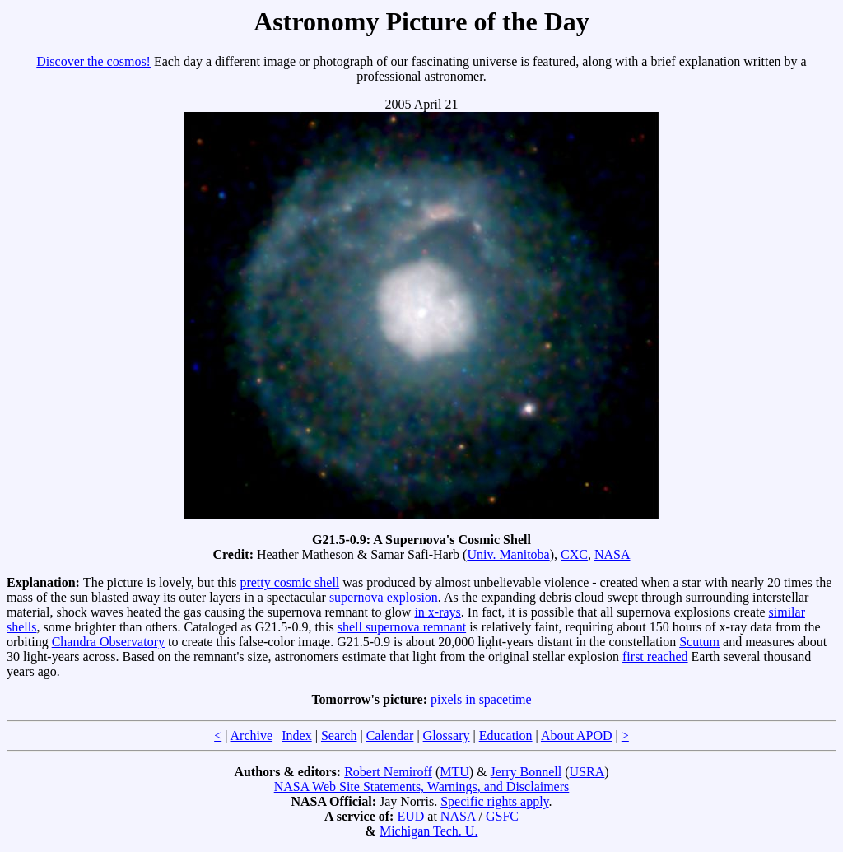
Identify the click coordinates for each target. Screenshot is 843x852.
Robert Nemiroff (388, 772)
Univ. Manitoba (508, 554)
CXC (574, 554)
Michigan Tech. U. (428, 831)
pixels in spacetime (481, 699)
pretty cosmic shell (289, 582)
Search (339, 736)
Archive (252, 736)
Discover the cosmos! (93, 61)
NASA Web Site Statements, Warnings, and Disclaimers (422, 787)
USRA (587, 772)
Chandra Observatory (108, 642)
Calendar (390, 736)
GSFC (502, 816)
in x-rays (437, 612)
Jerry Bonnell (526, 772)
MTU (454, 772)
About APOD (576, 736)
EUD (410, 816)
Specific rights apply (494, 801)
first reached (655, 656)
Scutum (699, 642)
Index (296, 736)
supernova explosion (383, 597)
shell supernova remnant (402, 627)
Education (506, 736)
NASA (612, 554)
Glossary (446, 736)
